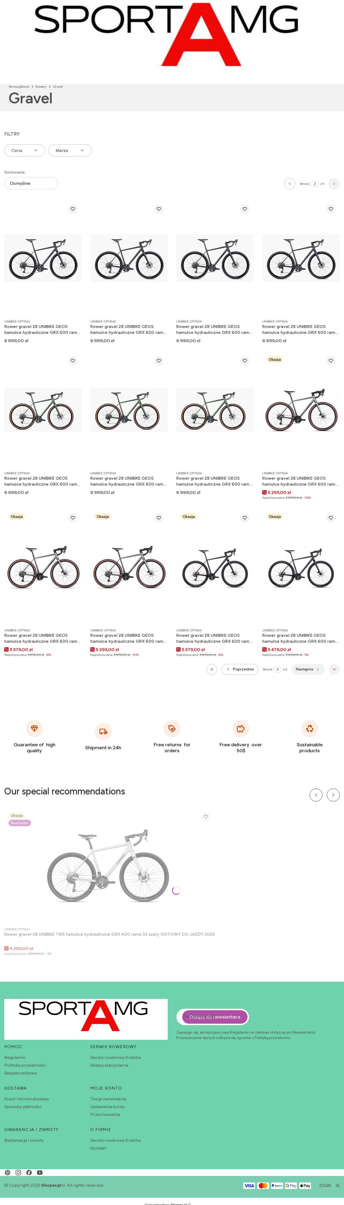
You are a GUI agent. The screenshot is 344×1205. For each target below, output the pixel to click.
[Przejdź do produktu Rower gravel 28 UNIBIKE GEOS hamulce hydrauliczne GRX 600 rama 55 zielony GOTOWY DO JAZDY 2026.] (215, 410)
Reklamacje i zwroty (24, 1140)
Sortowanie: (15, 172)
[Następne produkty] (308, 669)
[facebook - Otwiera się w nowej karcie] (29, 1172)
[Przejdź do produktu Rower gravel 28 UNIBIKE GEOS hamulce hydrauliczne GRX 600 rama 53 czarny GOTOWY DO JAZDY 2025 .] (301, 567)
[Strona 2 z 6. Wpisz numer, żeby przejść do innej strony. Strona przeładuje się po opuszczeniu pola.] (314, 184)
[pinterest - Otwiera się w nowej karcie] (7, 1172)
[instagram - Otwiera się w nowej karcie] (18, 1172)
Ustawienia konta (107, 1106)
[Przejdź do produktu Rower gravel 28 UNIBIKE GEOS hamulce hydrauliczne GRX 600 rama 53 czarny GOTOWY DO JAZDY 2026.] (129, 258)
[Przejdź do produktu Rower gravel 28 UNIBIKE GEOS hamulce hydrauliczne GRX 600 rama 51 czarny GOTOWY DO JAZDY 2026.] (215, 258)
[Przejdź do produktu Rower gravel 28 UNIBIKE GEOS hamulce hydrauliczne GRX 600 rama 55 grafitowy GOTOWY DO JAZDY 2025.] (301, 410)
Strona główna (19, 86)
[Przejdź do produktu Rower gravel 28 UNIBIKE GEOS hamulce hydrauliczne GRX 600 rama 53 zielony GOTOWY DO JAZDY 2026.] (129, 410)
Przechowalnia (105, 1114)
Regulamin (14, 1057)
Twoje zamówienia (108, 1098)
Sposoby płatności (22, 1106)
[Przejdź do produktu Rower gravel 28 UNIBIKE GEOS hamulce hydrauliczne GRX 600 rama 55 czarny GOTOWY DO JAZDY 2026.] (43, 258)
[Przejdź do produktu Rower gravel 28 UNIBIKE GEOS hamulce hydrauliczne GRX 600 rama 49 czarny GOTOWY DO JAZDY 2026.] (301, 258)
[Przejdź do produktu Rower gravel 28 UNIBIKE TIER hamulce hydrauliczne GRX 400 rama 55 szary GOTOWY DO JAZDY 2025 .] (109, 866)
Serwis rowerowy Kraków (115, 1057)
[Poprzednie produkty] (239, 669)
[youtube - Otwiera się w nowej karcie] (40, 1172)
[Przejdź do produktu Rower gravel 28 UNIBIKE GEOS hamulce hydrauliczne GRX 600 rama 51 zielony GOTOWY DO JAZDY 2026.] (43, 410)
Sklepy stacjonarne (109, 1065)
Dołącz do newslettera (214, 1017)
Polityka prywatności (25, 1065)
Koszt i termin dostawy (26, 1098)
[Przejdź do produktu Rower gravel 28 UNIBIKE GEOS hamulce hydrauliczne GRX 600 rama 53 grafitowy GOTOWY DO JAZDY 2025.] (43, 567)
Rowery (41, 86)
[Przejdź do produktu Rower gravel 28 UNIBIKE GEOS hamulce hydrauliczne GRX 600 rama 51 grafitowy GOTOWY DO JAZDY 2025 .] (129, 567)
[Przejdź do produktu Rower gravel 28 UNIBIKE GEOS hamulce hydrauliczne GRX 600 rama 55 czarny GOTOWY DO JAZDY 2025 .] (215, 567)
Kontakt (98, 1148)
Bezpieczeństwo (20, 1073)
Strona (304, 184)
